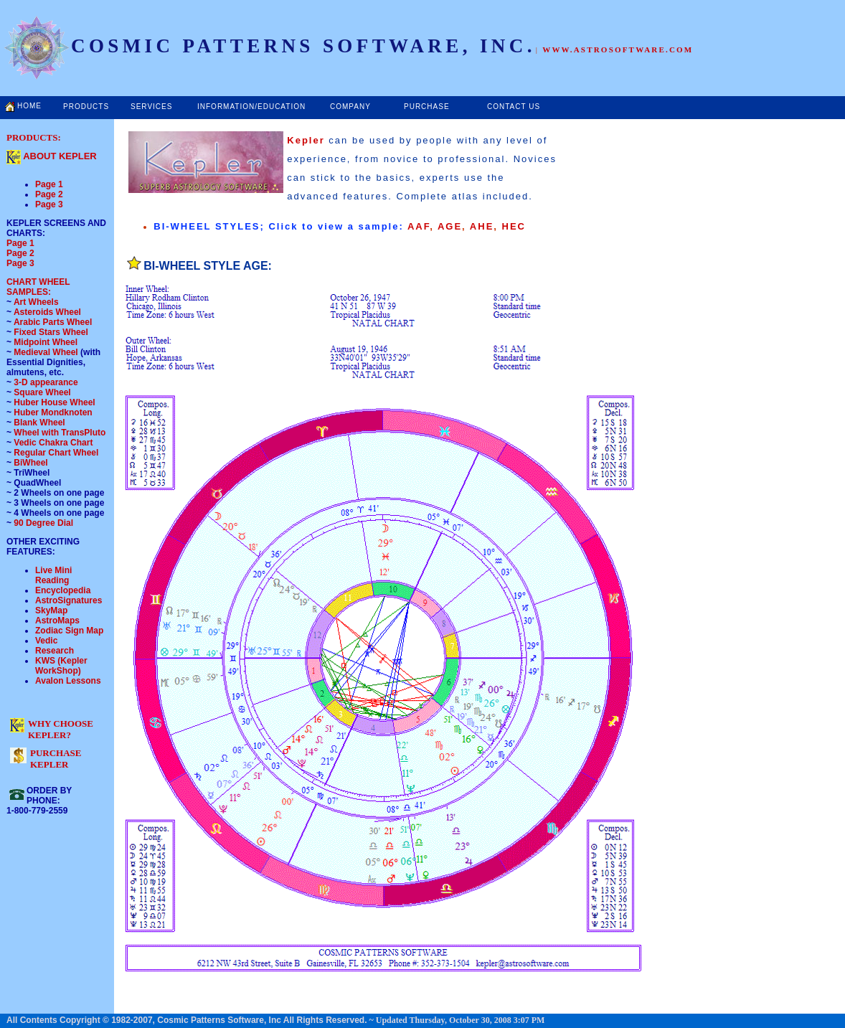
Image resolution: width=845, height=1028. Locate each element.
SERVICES (151, 106)
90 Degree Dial (43, 523)
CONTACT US (513, 106)
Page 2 (49, 194)
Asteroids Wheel (47, 312)
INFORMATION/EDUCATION (251, 106)
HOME (29, 106)
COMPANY (350, 106)
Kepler (308, 140)
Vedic (46, 641)
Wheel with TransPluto (59, 433)
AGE (450, 226)
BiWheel (30, 463)
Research (54, 651)
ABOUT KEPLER (60, 156)
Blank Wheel (39, 423)
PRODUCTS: (33, 137)
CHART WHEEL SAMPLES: (38, 287)
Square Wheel (41, 392)
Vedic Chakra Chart (53, 443)
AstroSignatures (68, 600)
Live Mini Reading (53, 575)
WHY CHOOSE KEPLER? (60, 729)
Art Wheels (36, 302)
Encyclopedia (62, 590)
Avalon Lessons (68, 681)
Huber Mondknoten (53, 412)
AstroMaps (57, 621)
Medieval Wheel (47, 352)
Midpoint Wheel (44, 342)
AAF (418, 226)
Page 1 (49, 184)
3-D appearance (45, 382)
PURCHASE (427, 106)
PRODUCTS (86, 106)
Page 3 (49, 204)
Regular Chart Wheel (56, 453)
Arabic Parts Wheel (53, 322)
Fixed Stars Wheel (51, 332)
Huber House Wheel (54, 402)
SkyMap (51, 610)
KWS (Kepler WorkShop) (61, 666)
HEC (514, 226)
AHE (482, 226)
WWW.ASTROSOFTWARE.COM (617, 49)
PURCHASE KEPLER (56, 759)
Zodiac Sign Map (69, 631)
